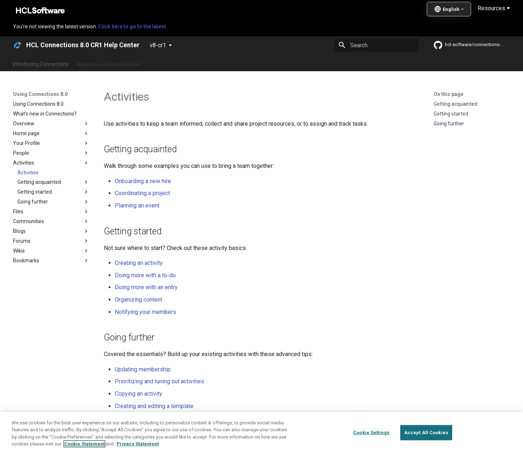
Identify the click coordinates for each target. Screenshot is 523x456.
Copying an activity (138, 393)
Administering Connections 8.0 (185, 63)
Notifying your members (145, 311)
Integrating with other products (323, 63)
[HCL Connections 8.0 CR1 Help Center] (17, 45)
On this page (448, 94)
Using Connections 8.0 (253, 63)
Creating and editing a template (154, 406)
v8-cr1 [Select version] (158, 45)
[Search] (376, 45)
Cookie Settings (371, 445)
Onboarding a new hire (143, 181)
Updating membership (143, 369)
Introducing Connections (41, 63)
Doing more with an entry (146, 287)
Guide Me (378, 63)
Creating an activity (139, 262)
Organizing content (138, 299)
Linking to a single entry (145, 418)
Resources (494, 8)
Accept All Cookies (426, 445)
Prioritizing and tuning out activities (159, 381)
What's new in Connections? (109, 63)
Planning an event (137, 205)
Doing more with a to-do (145, 275)
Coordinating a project (142, 193)
